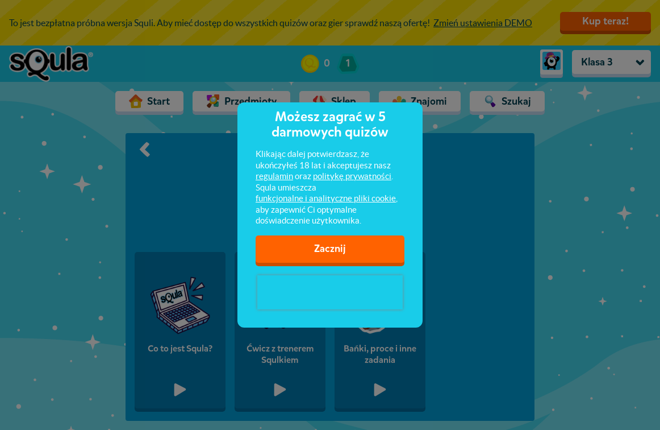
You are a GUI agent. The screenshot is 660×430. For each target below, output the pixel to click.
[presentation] (330, 292)
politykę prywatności (352, 176)
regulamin (274, 176)
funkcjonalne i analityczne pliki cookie (326, 198)
